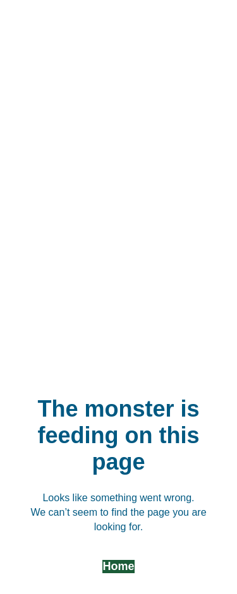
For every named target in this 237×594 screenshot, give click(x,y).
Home (118, 566)
